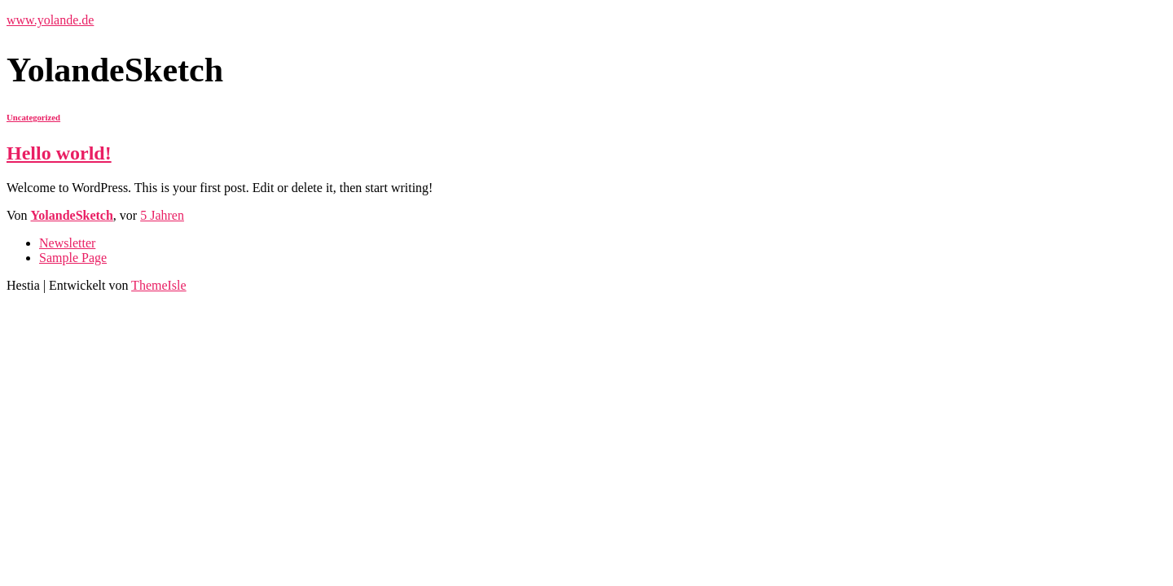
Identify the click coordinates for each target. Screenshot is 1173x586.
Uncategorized (33, 117)
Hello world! (59, 153)
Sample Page (73, 258)
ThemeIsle (159, 285)
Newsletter (67, 243)
